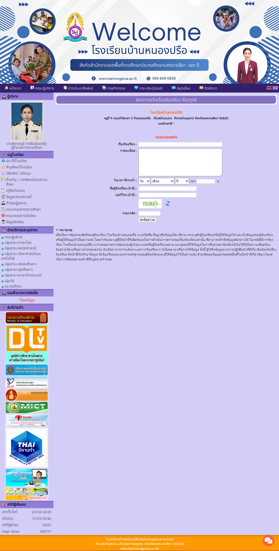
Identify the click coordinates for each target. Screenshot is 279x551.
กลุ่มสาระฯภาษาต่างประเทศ (21, 275)
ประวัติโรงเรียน (16, 161)
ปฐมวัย (7, 280)
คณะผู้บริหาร (42, 88)
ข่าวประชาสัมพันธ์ (78, 88)
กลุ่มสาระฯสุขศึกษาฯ (17, 269)
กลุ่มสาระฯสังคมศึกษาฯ (19, 263)
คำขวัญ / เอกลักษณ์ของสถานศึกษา (26, 182)
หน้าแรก (13, 88)
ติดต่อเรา (208, 88)
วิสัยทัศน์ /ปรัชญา (18, 173)
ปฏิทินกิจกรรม (15, 190)
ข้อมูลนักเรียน (15, 222)
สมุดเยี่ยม (181, 88)
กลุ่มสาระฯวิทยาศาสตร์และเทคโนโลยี (21, 256)
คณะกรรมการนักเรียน (21, 216)
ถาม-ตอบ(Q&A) (148, 88)
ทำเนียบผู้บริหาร (16, 203)
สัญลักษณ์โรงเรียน (19, 167)
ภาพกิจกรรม (113, 88)
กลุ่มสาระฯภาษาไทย (16, 242)
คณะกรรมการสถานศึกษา (23, 209)
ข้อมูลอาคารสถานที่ (18, 197)
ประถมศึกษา (11, 286)
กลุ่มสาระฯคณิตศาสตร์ (18, 248)
